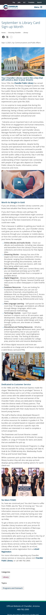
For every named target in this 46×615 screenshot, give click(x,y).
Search (39, 2)
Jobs (19, 2)
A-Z (24, 2)
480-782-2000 (23, 609)
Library (25, 32)
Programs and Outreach (13, 588)
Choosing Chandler (14, 32)
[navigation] (3, 36)
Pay (14, 2)
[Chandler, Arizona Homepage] (13, 7)
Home (3, 32)
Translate (31, 2)
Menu (36, 7)
